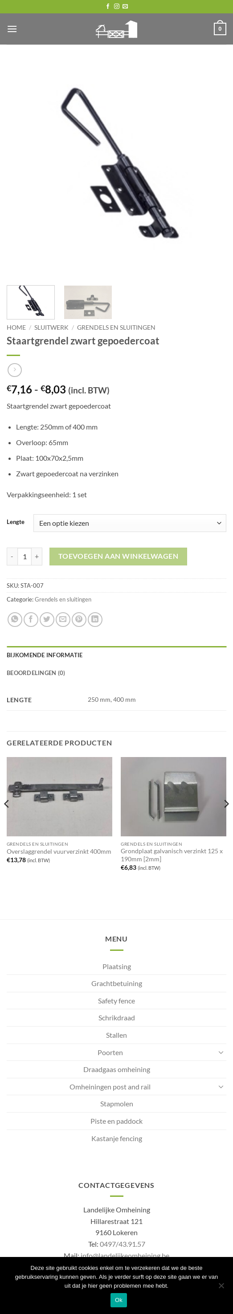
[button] (12, 29)
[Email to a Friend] (63, 619)
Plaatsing (116, 966)
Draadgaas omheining (116, 1069)
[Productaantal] (24, 556)
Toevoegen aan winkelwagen (118, 556)
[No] (221, 1288)
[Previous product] (14, 370)
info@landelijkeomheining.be (125, 1255)
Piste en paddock (116, 1121)
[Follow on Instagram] (116, 7)
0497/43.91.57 (122, 1244)
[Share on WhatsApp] (15, 619)
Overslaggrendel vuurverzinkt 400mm (59, 851)
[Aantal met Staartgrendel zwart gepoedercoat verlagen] (12, 556)
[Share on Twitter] (47, 619)
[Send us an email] (125, 7)
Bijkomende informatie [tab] (44, 655)
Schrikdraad (116, 1017)
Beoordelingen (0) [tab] (36, 672)
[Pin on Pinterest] (79, 619)
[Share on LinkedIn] (95, 619)
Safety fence (116, 1000)
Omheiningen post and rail (110, 1086)
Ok (119, 1300)
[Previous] (7, 821)
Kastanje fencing (116, 1138)
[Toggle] (221, 1052)
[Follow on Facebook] (107, 7)
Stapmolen (116, 1103)
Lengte (16, 522)
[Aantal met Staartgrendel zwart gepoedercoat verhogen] (37, 556)
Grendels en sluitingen (116, 327)
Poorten (110, 1052)
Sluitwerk (51, 327)
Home (16, 327)
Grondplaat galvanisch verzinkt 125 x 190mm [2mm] (172, 855)
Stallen (116, 1035)
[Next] (226, 821)
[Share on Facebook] (31, 619)
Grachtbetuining (116, 983)
